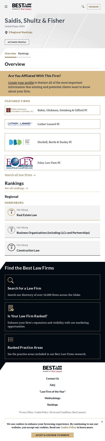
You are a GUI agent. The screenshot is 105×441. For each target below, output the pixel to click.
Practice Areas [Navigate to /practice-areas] (52, 346)
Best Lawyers (79, 412)
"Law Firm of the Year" (52, 391)
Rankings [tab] (23, 53)
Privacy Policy (26, 412)
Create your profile (21, 82)
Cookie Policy (41, 412)
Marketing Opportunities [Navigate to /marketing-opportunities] (52, 316)
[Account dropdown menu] (93, 6)
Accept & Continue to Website (52, 435)
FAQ (52, 385)
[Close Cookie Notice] (100, 422)
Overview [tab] (10, 53)
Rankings (52, 404)
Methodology (52, 398)
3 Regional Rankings (20, 32)
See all (16, 188)
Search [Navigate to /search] (52, 287)
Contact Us (52, 378)
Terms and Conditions (60, 412)
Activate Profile (17, 42)
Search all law (20, 175)
